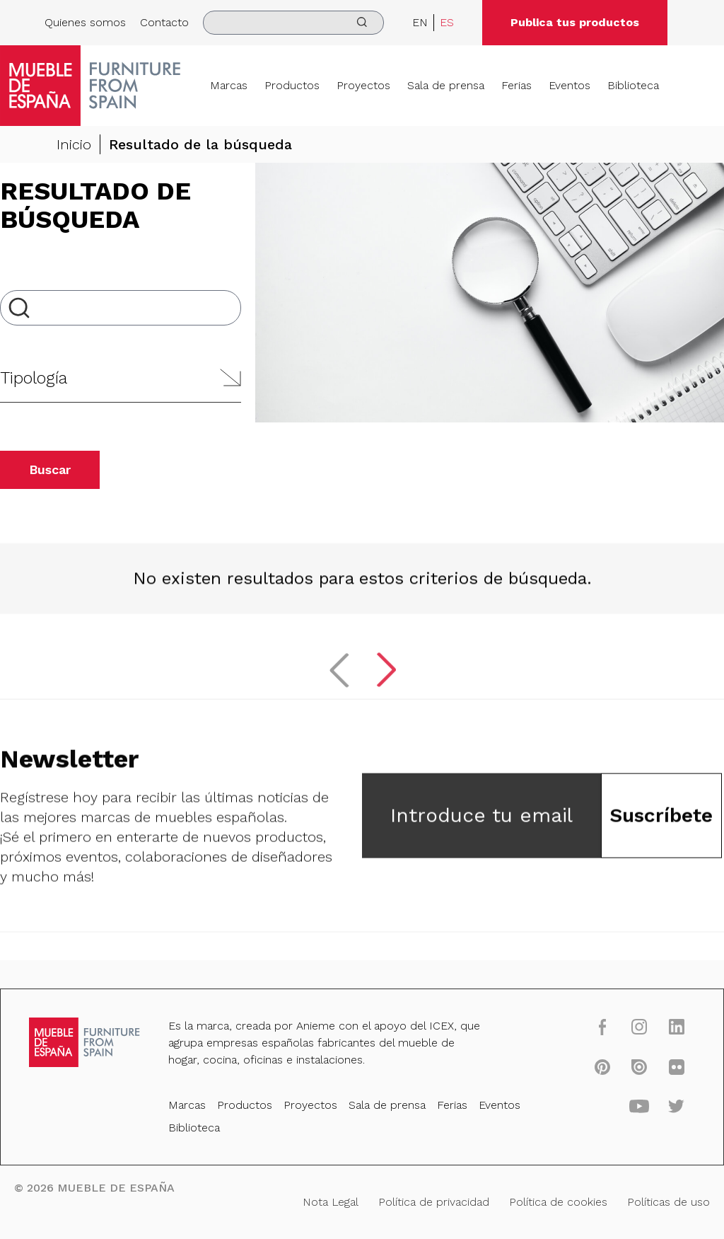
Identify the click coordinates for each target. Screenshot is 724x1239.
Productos (292, 85)
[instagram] (614, 1039)
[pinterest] (580, 1075)
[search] (293, 23)
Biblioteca (633, 85)
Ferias (516, 85)
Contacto (164, 22)
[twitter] (648, 1111)
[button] (120, 378)
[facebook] (580, 1039)
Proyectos (363, 85)
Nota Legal (333, 1198)
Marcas (228, 85)
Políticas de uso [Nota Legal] (640, 1198)
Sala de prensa (445, 85)
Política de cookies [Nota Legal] (540, 1198)
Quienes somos (85, 22)
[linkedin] (648, 1039)
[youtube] (614, 1111)
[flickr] (648, 1075)
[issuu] (614, 1075)
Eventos (569, 85)
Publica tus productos (574, 22)
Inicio (74, 144)
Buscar (50, 469)
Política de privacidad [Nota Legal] (427, 1198)
